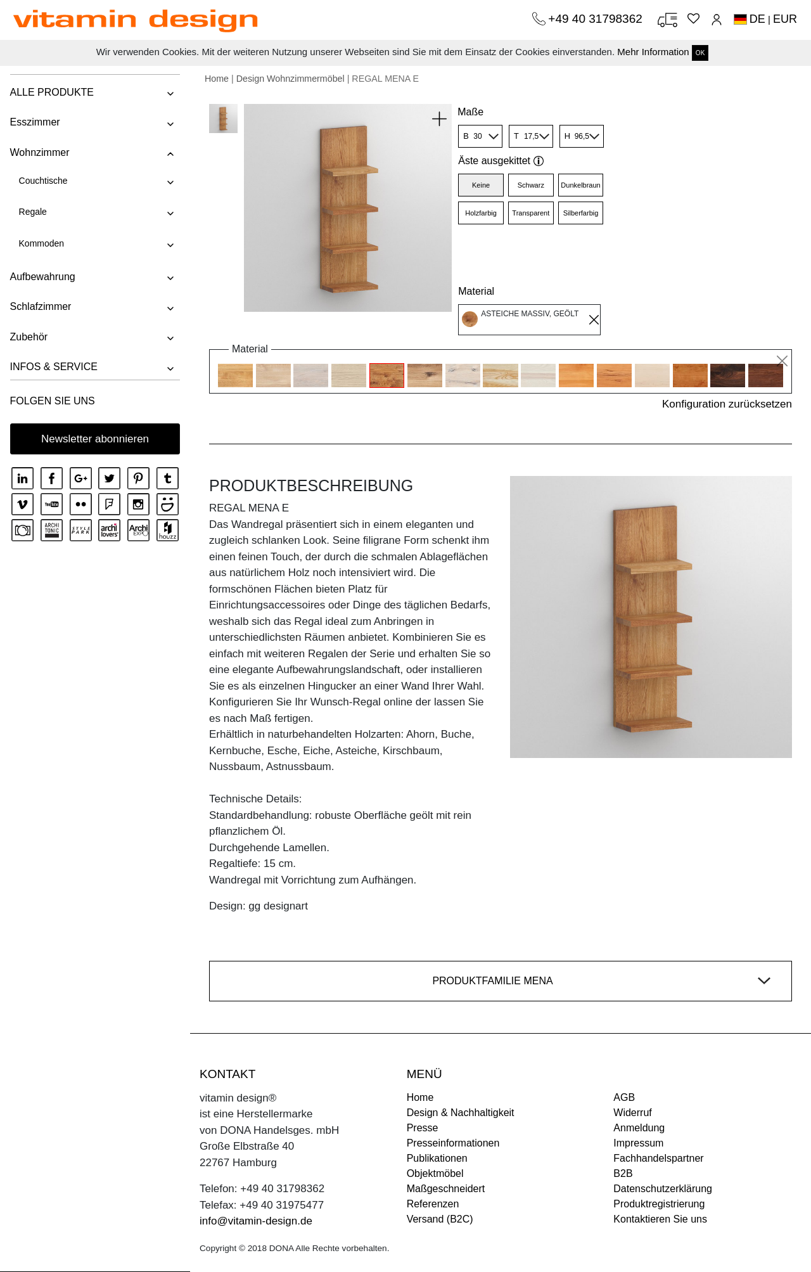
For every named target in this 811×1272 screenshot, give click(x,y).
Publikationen (437, 1158)
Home (217, 79)
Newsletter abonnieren (95, 439)
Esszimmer (35, 122)
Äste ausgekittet (501, 160)
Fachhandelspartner (658, 1158)
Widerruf (632, 1112)
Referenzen (433, 1203)
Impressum (638, 1143)
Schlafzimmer (40, 306)
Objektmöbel (435, 1173)
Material (476, 291)
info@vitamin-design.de (256, 1221)
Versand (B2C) (440, 1219)
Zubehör (29, 336)
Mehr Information (653, 51)
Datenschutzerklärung (662, 1188)
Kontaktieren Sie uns (660, 1219)
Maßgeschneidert (446, 1188)
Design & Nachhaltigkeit (460, 1112)
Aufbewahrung (42, 276)
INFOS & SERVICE (53, 366)
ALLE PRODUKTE (51, 92)
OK (700, 52)
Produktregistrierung (659, 1203)
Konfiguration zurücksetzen (727, 404)
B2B (622, 1173)
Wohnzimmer (39, 152)
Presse (422, 1127)
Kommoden (41, 243)
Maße (470, 111)
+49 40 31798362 (597, 18)
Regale (32, 212)
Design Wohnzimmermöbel (290, 79)
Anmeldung (639, 1127)
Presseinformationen (453, 1143)
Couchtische (42, 181)
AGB (624, 1097)
